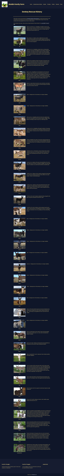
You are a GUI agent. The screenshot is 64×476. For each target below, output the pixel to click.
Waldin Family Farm (16, 4)
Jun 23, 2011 (43, 23)
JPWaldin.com (34, 474)
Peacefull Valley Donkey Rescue (33, 18)
